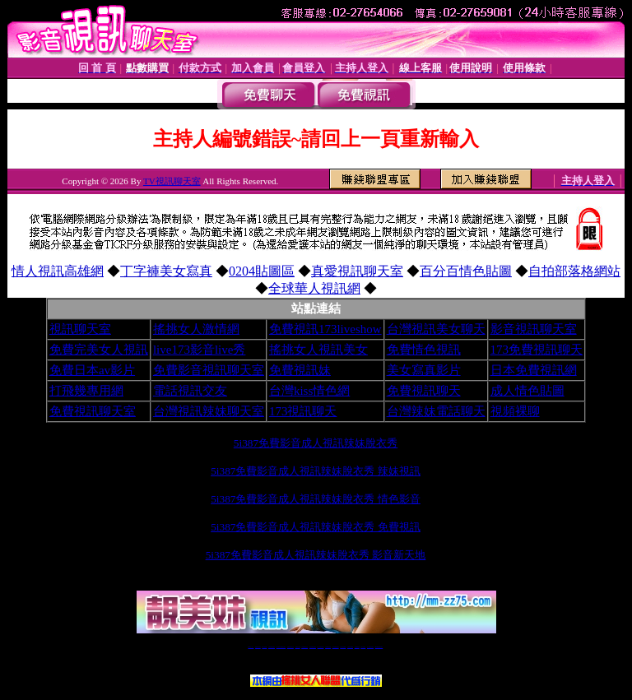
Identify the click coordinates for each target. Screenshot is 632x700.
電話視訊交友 (190, 390)
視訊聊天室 (80, 329)
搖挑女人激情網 (196, 329)
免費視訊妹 (300, 370)
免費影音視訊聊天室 (208, 370)
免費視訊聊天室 (92, 411)
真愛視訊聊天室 (357, 271)
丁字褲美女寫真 (166, 271)
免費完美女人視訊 (98, 349)
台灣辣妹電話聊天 (436, 411)
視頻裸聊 (515, 411)
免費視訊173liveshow (325, 329)
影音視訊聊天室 (533, 329)
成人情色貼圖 (527, 390)
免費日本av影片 (92, 370)
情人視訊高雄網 (58, 271)
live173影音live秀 (199, 349)
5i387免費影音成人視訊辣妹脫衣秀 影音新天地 (316, 555)
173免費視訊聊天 (536, 349)
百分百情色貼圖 (466, 271)
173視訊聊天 (303, 411)
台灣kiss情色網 (309, 390)
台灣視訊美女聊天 (436, 329)
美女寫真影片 (424, 370)
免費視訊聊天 (424, 390)
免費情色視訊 (424, 349)
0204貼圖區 (262, 271)
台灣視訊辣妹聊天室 (208, 411)
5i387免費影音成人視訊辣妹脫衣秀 (315, 443)
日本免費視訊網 (533, 370)
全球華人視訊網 (314, 288)
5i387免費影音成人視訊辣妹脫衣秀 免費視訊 (316, 527)
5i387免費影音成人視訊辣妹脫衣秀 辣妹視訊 (316, 471)
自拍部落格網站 (574, 271)
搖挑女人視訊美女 (318, 349)
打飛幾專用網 (86, 390)
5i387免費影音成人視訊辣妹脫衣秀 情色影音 (316, 499)
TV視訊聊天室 (172, 181)
